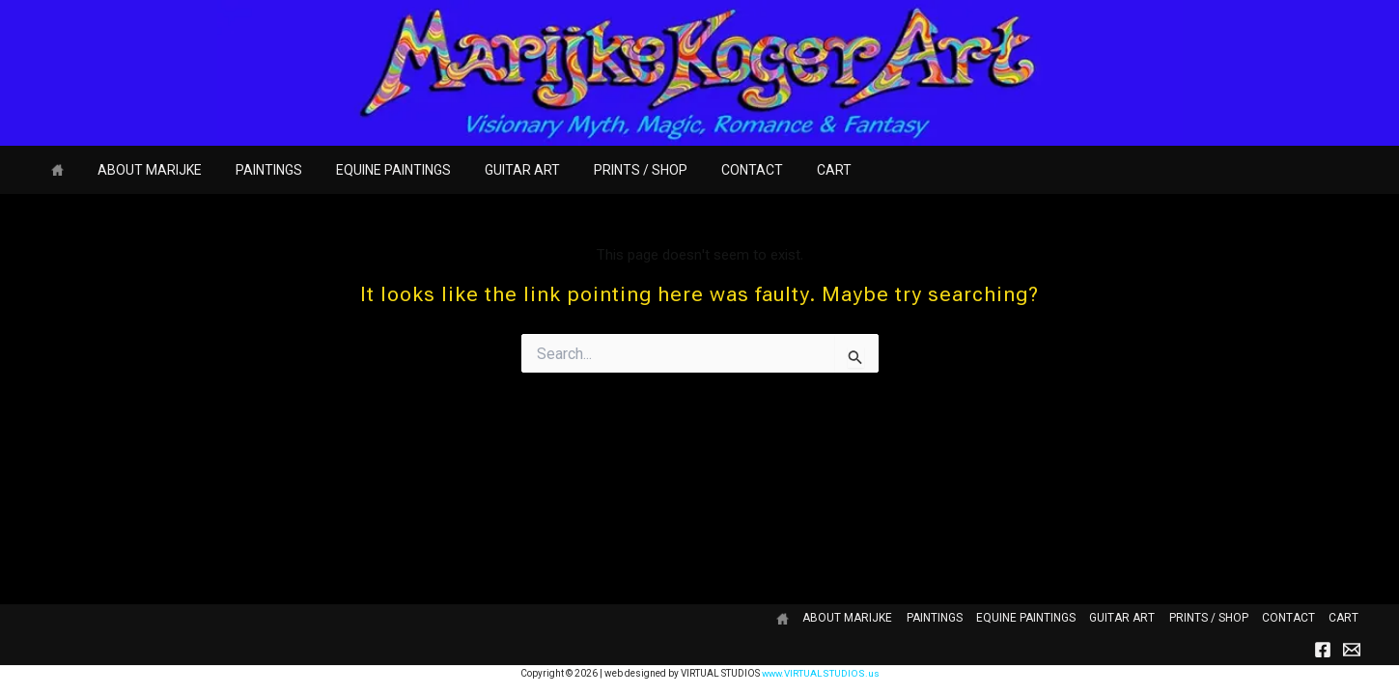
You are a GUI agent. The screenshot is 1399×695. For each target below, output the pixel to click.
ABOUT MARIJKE (139, 170)
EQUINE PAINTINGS (369, 170)
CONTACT (708, 170)
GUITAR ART (491, 170)
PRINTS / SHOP (603, 170)
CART (783, 170)
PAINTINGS (251, 170)
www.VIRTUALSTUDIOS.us (820, 673)
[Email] (1351, 649)
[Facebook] (1322, 649)
